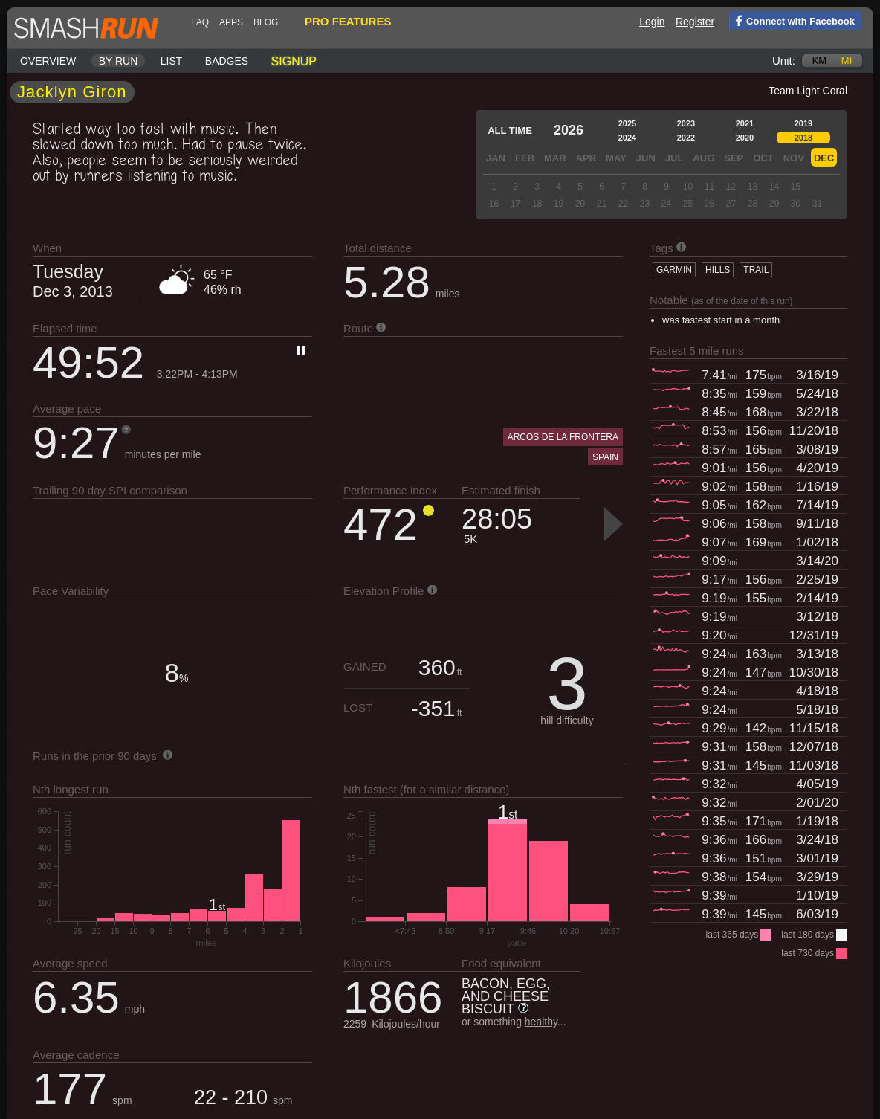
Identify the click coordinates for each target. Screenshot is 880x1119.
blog (265, 22)
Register (695, 22)
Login (651, 22)
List (172, 61)
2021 (745, 123)
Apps (231, 22)
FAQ (200, 22)
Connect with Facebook (792, 20)
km (819, 60)
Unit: (783, 60)
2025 (627, 123)
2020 (745, 137)
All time (510, 130)
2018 (803, 137)
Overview (48, 61)
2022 (686, 137)
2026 (568, 130)
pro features (348, 21)
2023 (686, 123)
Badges (226, 61)
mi (846, 60)
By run (118, 61)
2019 (803, 123)
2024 (627, 137)
